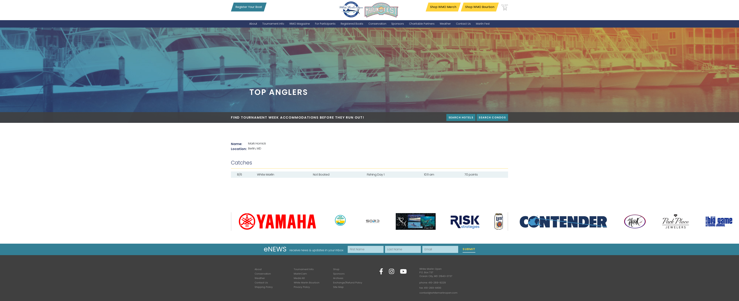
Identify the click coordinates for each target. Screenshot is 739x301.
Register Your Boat (248, 7)
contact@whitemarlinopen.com (438, 293)
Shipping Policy (264, 287)
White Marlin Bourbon (306, 282)
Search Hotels (461, 117)
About (258, 269)
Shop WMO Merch (443, 7)
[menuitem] (253, 23)
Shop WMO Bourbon (479, 7)
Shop (336, 269)
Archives (338, 278)
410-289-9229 (437, 282)
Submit (469, 249)
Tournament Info (304, 269)
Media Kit (299, 278)
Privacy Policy (302, 287)
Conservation (263, 273)
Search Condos (492, 117)
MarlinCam (300, 273)
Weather (260, 278)
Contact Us (261, 282)
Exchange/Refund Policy (347, 282)
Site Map (338, 287)
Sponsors (339, 273)
